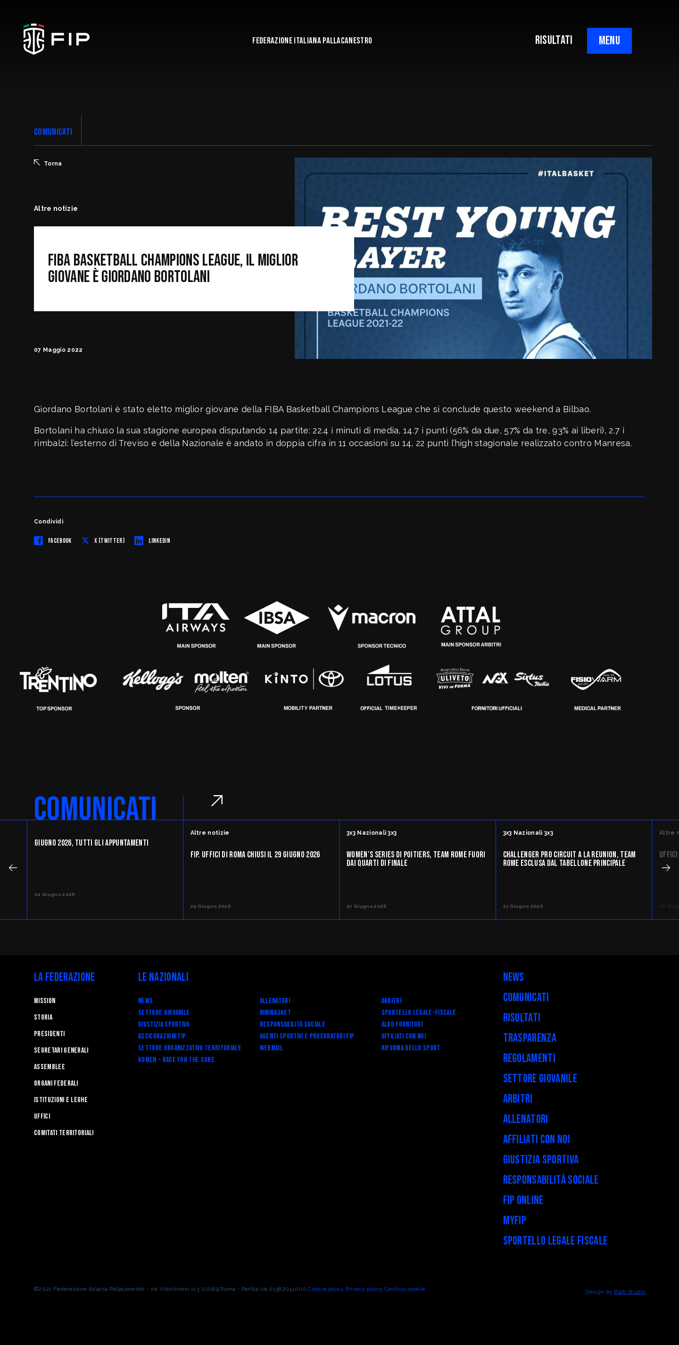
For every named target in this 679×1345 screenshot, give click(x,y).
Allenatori (275, 1000)
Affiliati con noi (403, 1036)
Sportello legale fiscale (555, 1241)
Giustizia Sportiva (164, 1024)
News (145, 1000)
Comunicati (526, 997)
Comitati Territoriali (64, 1133)
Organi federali (56, 1083)
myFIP (515, 1220)
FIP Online (523, 1200)
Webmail (271, 1048)
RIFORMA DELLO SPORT (410, 1048)
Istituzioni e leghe (61, 1100)
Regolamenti (529, 1058)
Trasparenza (530, 1038)
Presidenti (49, 1034)
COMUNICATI (53, 132)
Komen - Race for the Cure (176, 1059)
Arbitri (391, 1000)
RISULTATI (554, 40)
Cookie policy (326, 1289)
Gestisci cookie (404, 1289)
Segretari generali (61, 1050)
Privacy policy (364, 1289)
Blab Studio (629, 1291)
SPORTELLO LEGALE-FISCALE (418, 1012)
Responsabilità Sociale (292, 1024)
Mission (44, 1000)
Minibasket (275, 1012)
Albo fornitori (401, 1024)
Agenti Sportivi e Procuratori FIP (307, 1036)
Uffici (42, 1116)
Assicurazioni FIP (162, 1036)
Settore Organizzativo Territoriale (189, 1048)
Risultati (522, 1018)
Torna (48, 163)
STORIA (43, 1017)
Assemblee (49, 1067)
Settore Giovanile (164, 1012)
